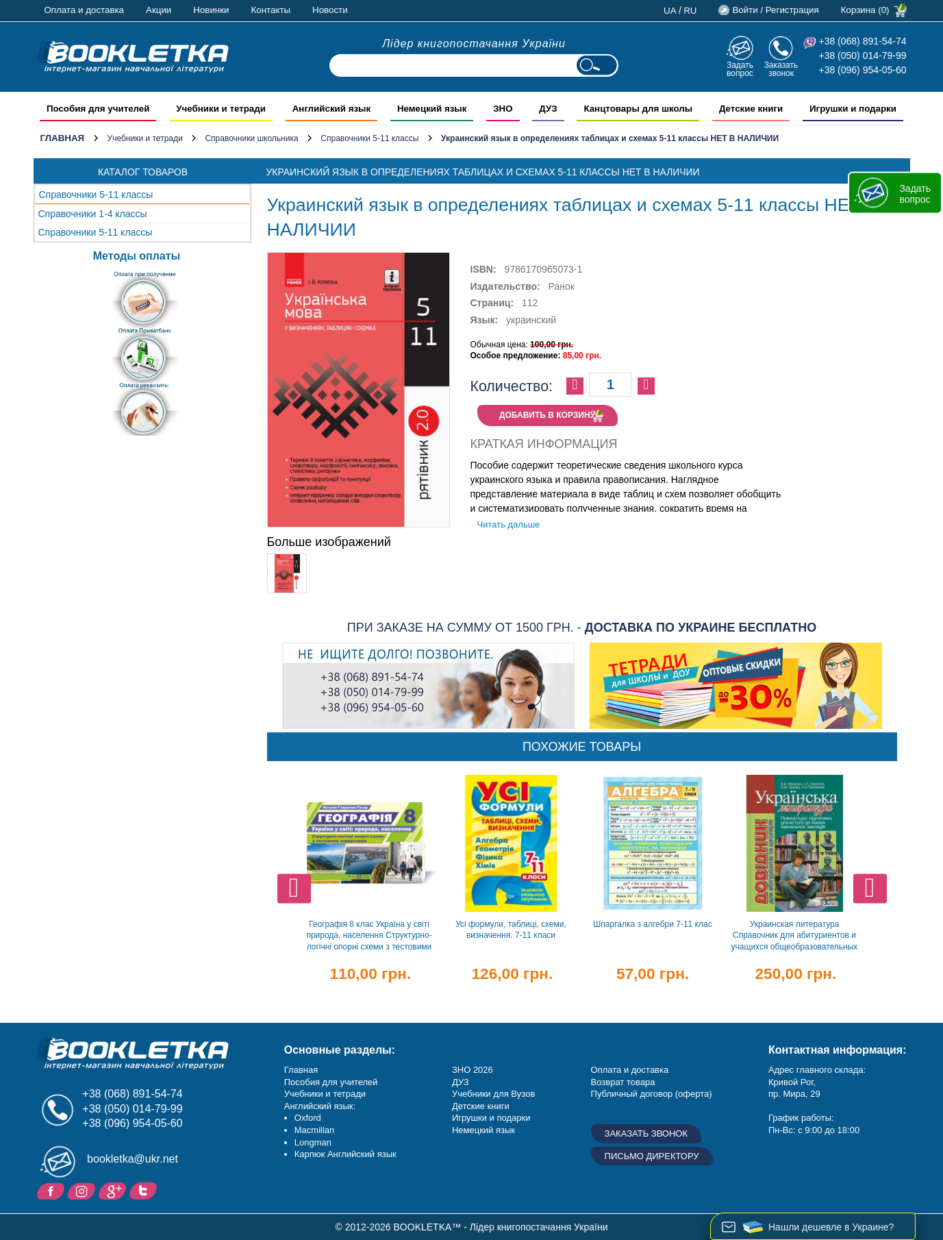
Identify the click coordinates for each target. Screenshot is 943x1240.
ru (689, 10)
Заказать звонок (781, 68)
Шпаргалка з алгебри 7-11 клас (652, 924)
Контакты (271, 10)
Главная (62, 138)
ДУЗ (460, 1082)
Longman (312, 1142)
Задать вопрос (740, 68)
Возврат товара (623, 1082)
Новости (330, 10)
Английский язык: (319, 1106)
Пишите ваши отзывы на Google (114, 1190)
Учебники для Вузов (493, 1094)
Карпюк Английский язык (345, 1154)
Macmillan (314, 1130)
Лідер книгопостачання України (474, 43)
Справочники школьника (251, 138)
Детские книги (481, 1106)
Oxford (307, 1118)
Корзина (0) (865, 10)
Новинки (211, 10)
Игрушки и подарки (491, 1118)
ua (670, 10)
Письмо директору (652, 1156)
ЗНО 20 (467, 1070)
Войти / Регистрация (775, 10)
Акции (158, 10)
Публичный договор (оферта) (651, 1094)
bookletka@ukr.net (132, 1159)
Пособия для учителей (331, 1082)
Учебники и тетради (145, 138)
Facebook (52, 1190)
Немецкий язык (483, 1130)
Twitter (144, 1190)
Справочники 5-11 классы (369, 138)
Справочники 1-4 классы (92, 213)
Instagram (83, 1190)
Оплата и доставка (85, 10)
